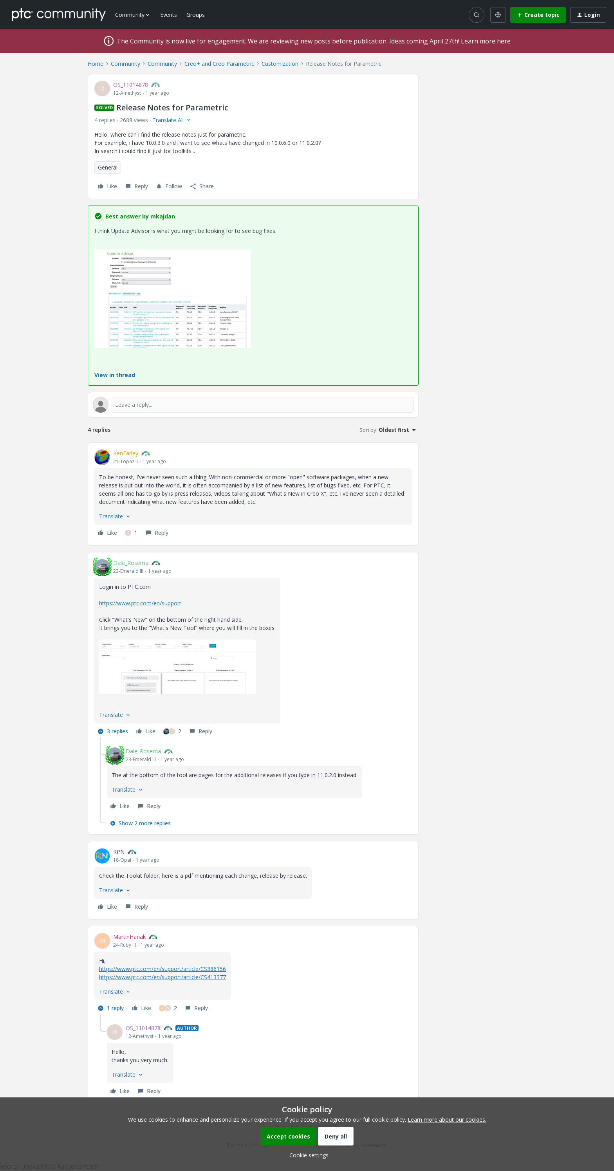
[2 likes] (172, 731)
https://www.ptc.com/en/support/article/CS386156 (162, 969)
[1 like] (131, 533)
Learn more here (486, 41)
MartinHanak (129, 936)
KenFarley (125, 453)
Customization (280, 63)
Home (95, 63)
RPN (119, 851)
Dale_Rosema (130, 563)
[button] (538, 15)
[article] (253, 494)
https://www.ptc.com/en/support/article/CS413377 (162, 977)
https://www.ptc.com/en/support (140, 603)
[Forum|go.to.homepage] (59, 14)
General (107, 167)
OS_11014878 (130, 84)
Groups (195, 14)
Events (168, 14)
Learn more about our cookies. (447, 1119)
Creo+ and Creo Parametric (219, 63)
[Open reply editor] (253, 404)
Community (125, 63)
